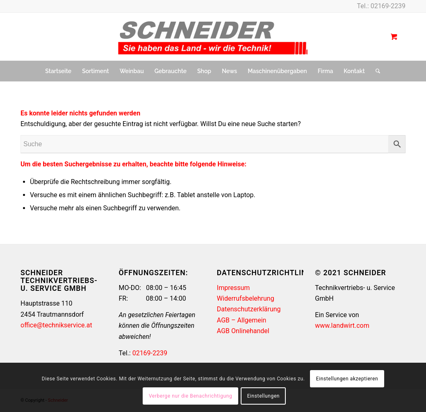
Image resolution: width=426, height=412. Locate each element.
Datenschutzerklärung (249, 309)
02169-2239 (388, 6)
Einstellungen (263, 396)
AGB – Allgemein (242, 320)
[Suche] (375, 71)
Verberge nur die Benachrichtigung (190, 396)
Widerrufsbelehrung (245, 298)
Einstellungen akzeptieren (347, 379)
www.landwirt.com (342, 325)
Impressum (233, 288)
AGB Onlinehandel (243, 331)
